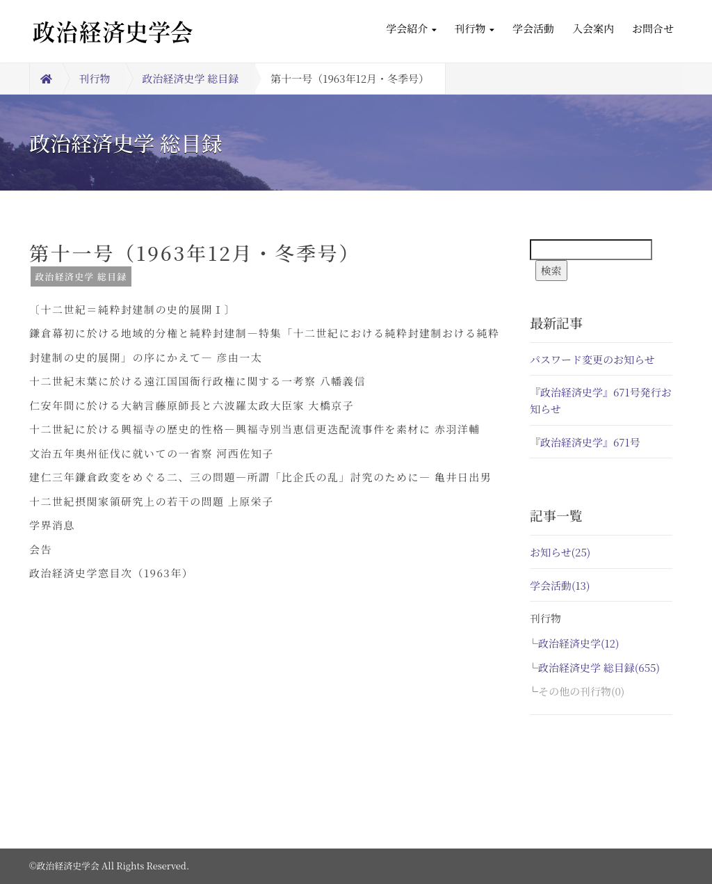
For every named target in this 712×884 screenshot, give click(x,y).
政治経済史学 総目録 (191, 78)
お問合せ (653, 28)
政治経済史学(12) (578, 643)
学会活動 (533, 28)
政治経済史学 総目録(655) (599, 667)
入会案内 (593, 28)
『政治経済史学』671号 (585, 442)
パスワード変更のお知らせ (592, 359)
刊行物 (474, 28)
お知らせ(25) (560, 552)
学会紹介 (411, 28)
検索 (551, 270)
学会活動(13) (560, 585)
